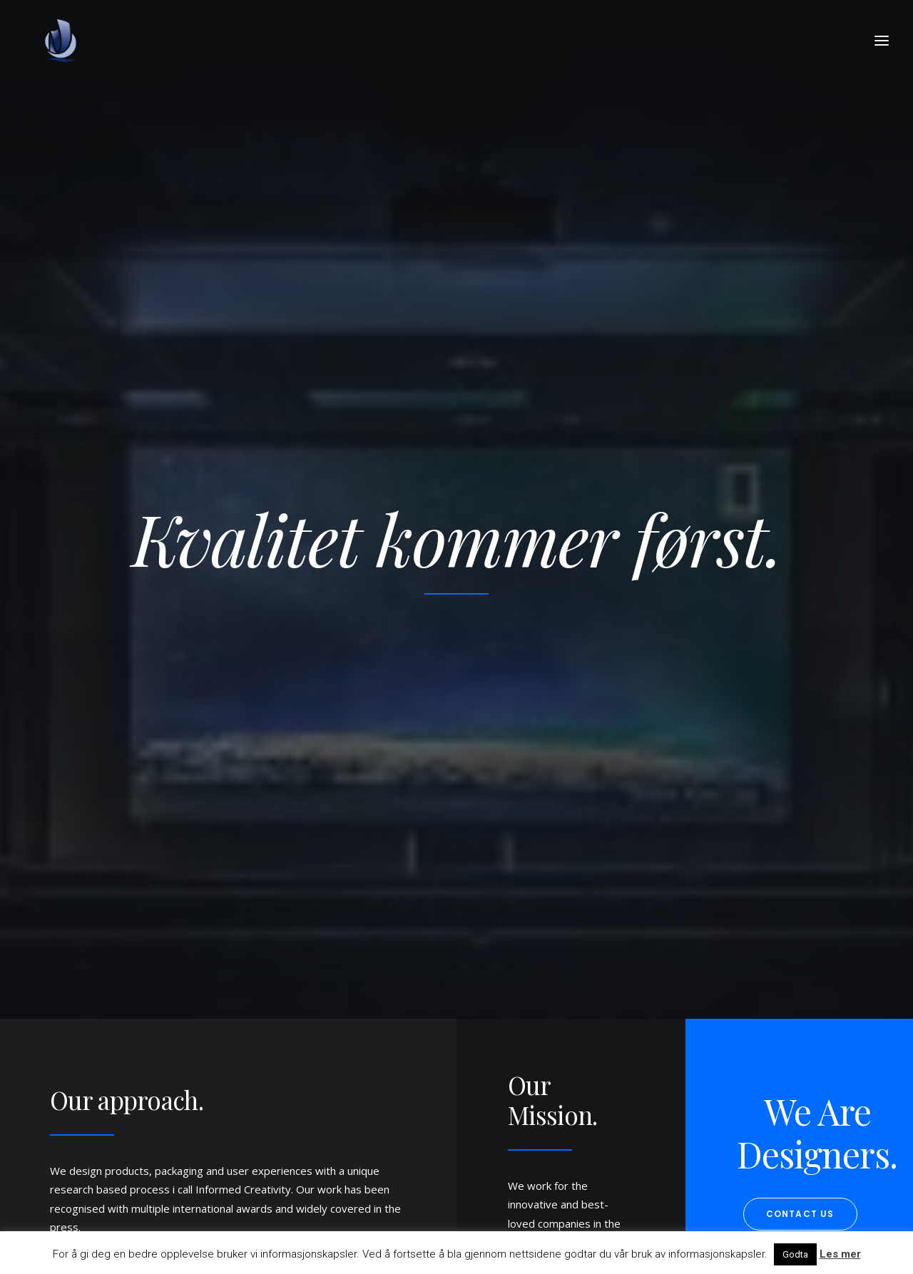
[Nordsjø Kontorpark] (61, 40)
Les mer (840, 1254)
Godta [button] (795, 1254)
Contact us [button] (800, 606)
